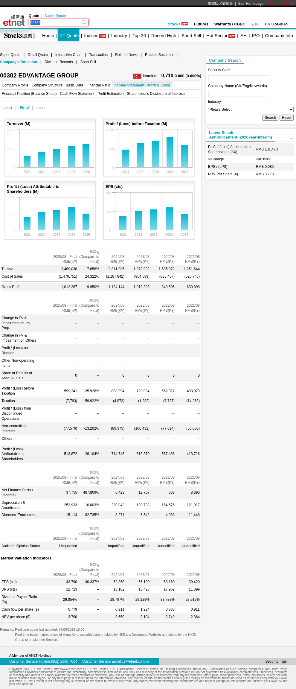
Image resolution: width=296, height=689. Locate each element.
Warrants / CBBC (229, 24)
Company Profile (15, 85)
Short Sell (191, 35)
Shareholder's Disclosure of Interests (156, 94)
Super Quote (55, 16)
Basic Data (74, 85)
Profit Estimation (110, 94)
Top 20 (139, 35)
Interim (42, 108)
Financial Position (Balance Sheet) (29, 94)
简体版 (227, 3)
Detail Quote (38, 55)
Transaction (98, 55)
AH (243, 35)
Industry (119, 35)
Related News (126, 55)
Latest (7, 108)
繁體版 (213, 3)
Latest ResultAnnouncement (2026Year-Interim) (240, 134)
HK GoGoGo (276, 24)
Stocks (178, 24)
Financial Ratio (98, 85)
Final (24, 107)
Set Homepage (250, 3)
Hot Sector (217, 35)
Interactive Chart (68, 55)
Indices (91, 35)
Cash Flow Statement (77, 94)
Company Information (18, 62)
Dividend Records (59, 62)
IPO (256, 35)
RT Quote (69, 35)
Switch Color (281, 3)
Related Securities (159, 55)
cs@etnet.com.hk (135, 661)
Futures (201, 24)
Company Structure (47, 85)
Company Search (225, 60)
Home (48, 35)
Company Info (279, 35)
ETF (255, 24)
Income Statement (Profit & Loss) (142, 85)
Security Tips (276, 661)
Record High (163, 35)
